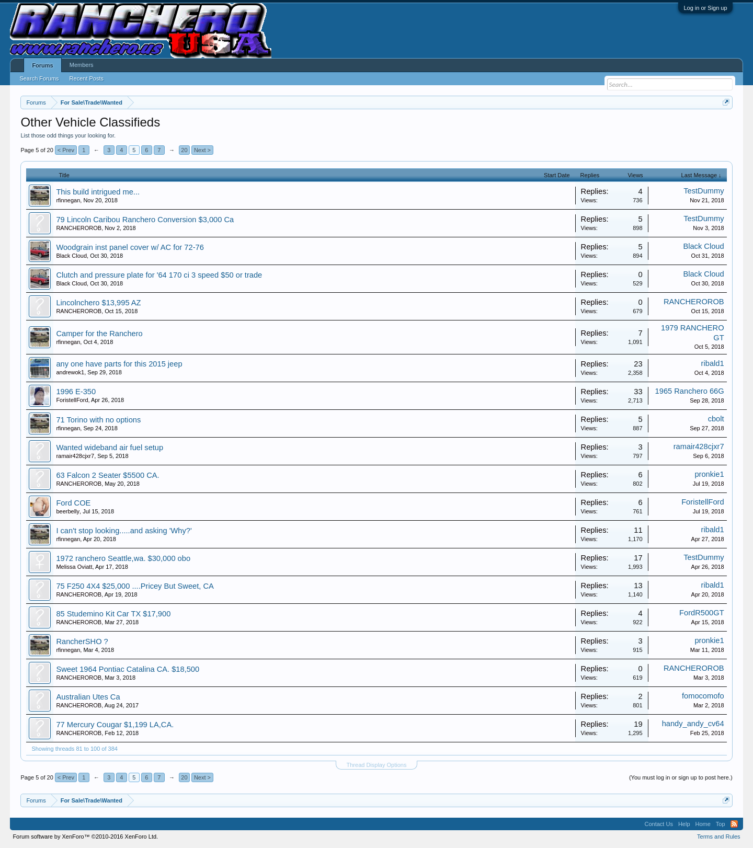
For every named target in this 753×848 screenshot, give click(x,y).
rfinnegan (68, 200)
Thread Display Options (377, 765)
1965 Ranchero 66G (689, 391)
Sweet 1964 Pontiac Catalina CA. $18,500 (127, 669)
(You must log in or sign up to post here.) (681, 777)
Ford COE (73, 503)
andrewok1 (70, 372)
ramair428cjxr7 (75, 456)
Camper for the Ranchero (99, 333)
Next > (202, 150)
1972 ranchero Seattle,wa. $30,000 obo (123, 558)
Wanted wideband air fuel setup (109, 447)
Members (82, 65)
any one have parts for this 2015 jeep (119, 364)
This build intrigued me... (98, 192)
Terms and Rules (718, 836)
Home (703, 824)
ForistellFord (72, 400)
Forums (42, 65)
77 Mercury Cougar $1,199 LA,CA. (115, 724)
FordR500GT (701, 613)
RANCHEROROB (78, 228)
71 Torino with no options (98, 420)
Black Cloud (71, 256)
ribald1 (712, 363)
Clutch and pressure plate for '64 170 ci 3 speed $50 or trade (159, 275)
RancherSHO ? (82, 641)
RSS (734, 824)
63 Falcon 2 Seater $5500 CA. (107, 475)
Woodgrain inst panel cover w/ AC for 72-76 (129, 247)
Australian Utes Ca (88, 697)
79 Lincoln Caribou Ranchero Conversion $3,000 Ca (145, 219)
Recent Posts (87, 78)
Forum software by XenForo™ (85, 836)
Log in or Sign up (705, 8)
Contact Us (658, 824)
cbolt (716, 419)
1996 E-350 (76, 391)
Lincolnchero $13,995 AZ (98, 303)
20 (184, 150)
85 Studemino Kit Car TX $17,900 (113, 614)
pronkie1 (709, 474)
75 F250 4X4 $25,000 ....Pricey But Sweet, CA (134, 586)
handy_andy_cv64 (693, 723)
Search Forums (39, 78)
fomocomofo (703, 696)
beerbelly (67, 511)
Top (720, 824)
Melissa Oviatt (74, 567)
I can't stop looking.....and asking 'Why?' (123, 530)
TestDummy (703, 191)
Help (684, 824)
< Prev (66, 150)
